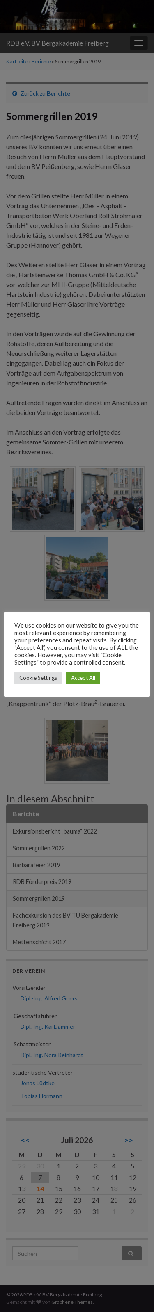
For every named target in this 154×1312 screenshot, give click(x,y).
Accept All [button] (83, 677)
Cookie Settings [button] (38, 677)
